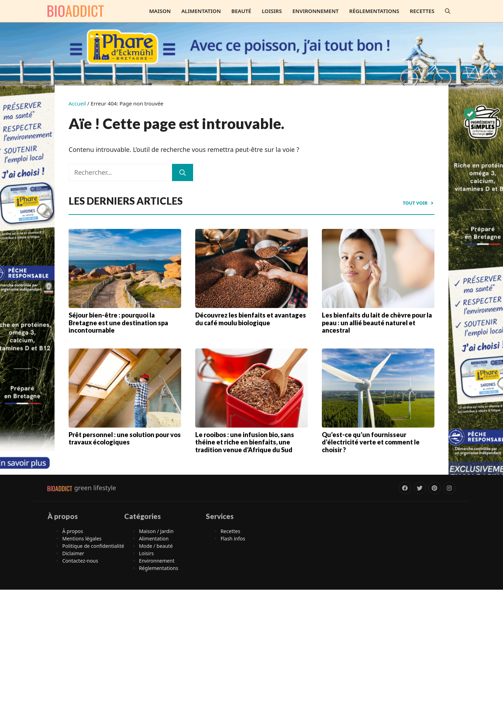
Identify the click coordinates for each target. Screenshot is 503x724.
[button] (448, 11)
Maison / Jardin (156, 531)
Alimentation (201, 10)
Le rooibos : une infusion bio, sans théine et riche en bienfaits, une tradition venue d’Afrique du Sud (244, 442)
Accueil (77, 103)
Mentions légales (82, 538)
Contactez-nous (80, 560)
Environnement (315, 10)
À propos (72, 531)
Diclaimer (73, 553)
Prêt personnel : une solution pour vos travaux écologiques (125, 438)
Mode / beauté (156, 546)
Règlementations (374, 10)
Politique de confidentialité (93, 546)
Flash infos (233, 538)
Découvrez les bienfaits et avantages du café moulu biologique (250, 319)
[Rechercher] (182, 172)
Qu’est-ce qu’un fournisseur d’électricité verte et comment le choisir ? (371, 442)
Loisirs (272, 10)
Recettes (422, 10)
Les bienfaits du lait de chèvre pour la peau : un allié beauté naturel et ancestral (377, 322)
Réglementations (158, 568)
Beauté (241, 10)
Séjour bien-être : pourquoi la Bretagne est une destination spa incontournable (118, 322)
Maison (160, 10)
